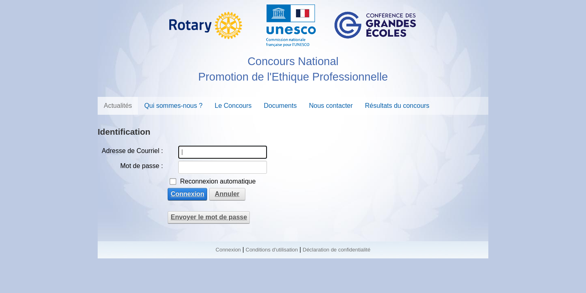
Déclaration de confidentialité (336, 250)
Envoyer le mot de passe (209, 217)
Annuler (227, 193)
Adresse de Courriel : (132, 150)
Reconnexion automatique (218, 181)
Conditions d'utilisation (272, 250)
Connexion (187, 193)
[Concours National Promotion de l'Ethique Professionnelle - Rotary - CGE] (293, 24)
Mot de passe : (141, 165)
